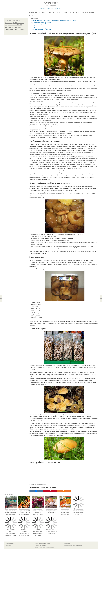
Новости (50, 8)
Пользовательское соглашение (44, 543)
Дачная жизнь (51, 3)
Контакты (36, 543)
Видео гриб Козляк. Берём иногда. (42, 29)
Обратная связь (67, 543)
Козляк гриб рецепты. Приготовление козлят (45, 24)
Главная (43, 8)
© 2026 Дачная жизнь (9, 543)
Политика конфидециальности (40, 545)
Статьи (57, 8)
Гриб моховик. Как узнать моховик (42, 22)
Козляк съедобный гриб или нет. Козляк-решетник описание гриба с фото (54, 20)
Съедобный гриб (37, 484)
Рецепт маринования (40, 26)
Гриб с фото (43, 484)
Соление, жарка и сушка (41, 28)
